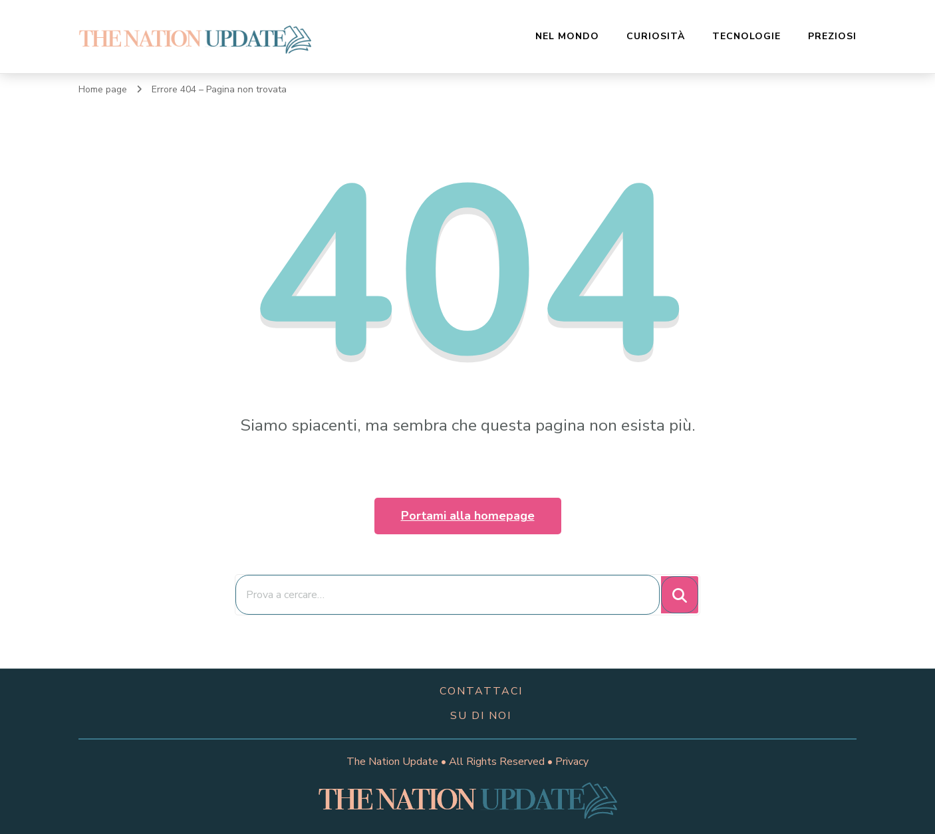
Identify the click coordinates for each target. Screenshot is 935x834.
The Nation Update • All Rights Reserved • (450, 761)
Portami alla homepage (468, 516)
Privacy (572, 761)
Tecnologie (746, 36)
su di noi (480, 715)
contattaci (481, 691)
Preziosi (832, 36)
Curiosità (655, 36)
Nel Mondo (567, 36)
